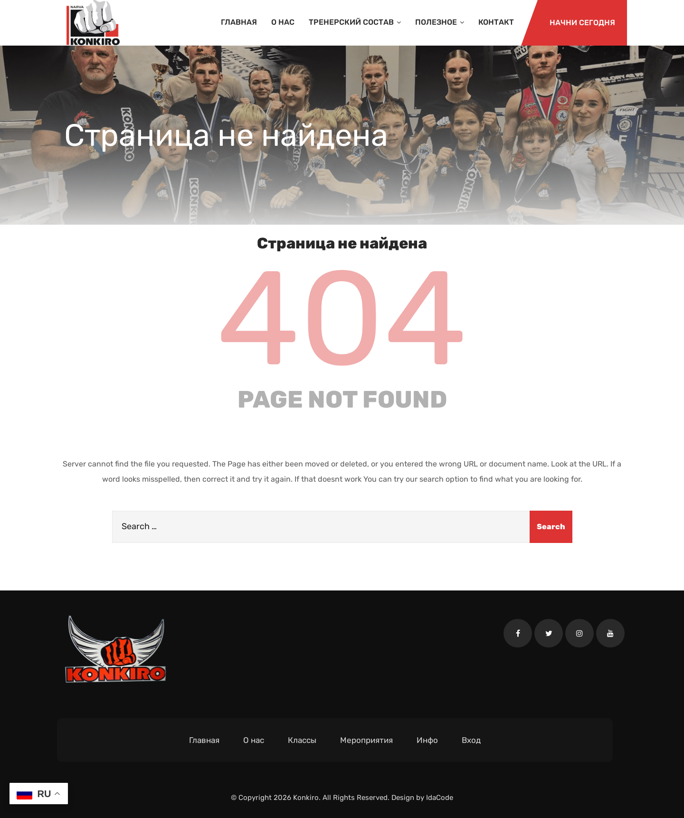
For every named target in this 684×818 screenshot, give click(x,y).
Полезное (439, 22)
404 (342, 319)
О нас (282, 22)
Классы (302, 740)
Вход (471, 740)
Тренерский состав (355, 22)
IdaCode (439, 797)
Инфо (427, 740)
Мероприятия (366, 740)
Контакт (496, 22)
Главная (239, 22)
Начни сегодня (582, 22)
